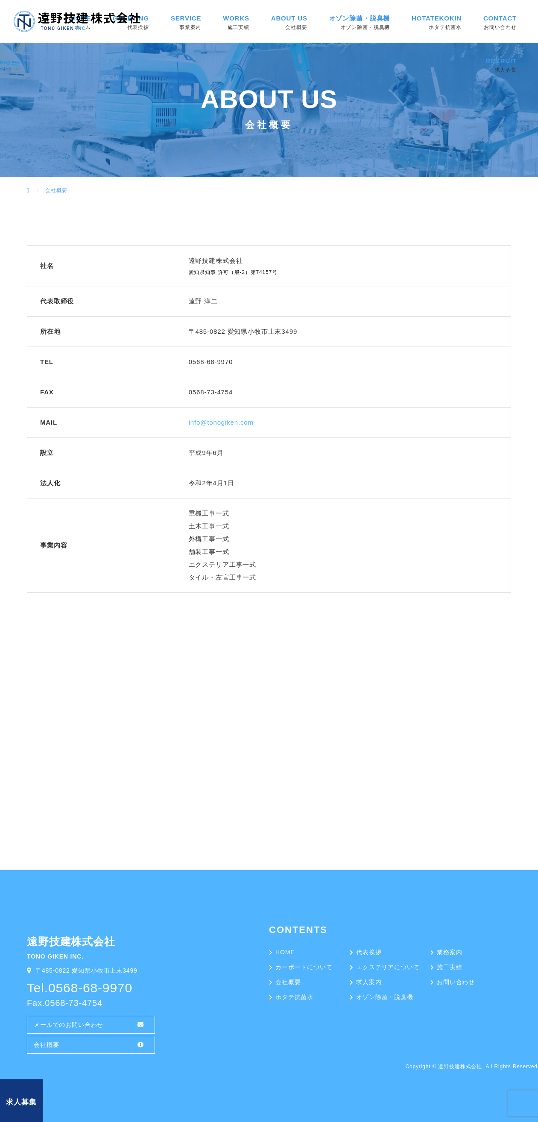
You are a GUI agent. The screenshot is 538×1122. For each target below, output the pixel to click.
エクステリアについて (387, 967)
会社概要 (46, 1044)
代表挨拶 (368, 952)
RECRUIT (501, 60)
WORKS (236, 18)
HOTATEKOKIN (437, 18)
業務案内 (449, 952)
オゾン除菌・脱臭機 (359, 18)
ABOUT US (289, 18)
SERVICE (186, 18)
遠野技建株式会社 (460, 1067)
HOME (285, 952)
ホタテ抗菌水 (294, 997)
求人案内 (368, 982)
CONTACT (500, 18)
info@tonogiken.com (221, 422)
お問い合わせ (456, 982)
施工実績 (449, 967)
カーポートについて (304, 967)
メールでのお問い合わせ (68, 1024)
